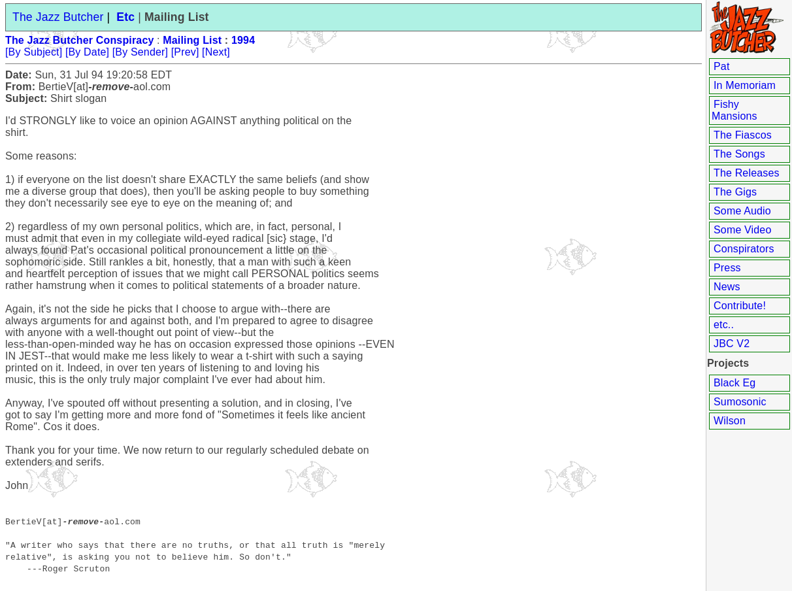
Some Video (742, 229)
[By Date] (87, 52)
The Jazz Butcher (57, 17)
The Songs (739, 154)
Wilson (730, 420)
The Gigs (735, 191)
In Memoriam (745, 85)
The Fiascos (743, 135)
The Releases (747, 172)
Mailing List (192, 40)
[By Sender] (140, 52)
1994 (243, 40)
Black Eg (734, 382)
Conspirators (744, 248)
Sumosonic (740, 401)
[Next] (216, 52)
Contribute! (740, 305)
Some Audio (742, 210)
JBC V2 (732, 343)
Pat (722, 66)
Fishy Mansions (734, 110)
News (727, 286)
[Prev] (185, 52)
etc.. (724, 324)
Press (727, 267)
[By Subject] (33, 52)
